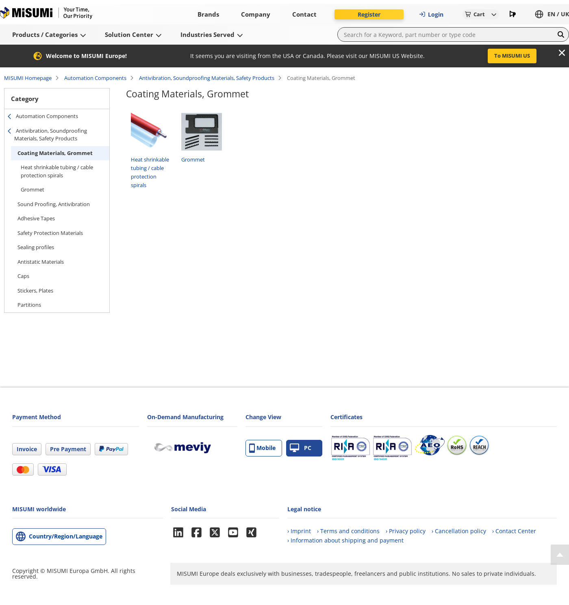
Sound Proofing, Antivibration (53, 204)
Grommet (32, 189)
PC (300, 448)
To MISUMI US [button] (512, 55)
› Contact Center (514, 531)
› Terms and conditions (348, 531)
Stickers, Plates (35, 290)
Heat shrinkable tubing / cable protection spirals (57, 171)
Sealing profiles (35, 247)
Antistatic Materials (40, 261)
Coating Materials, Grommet (55, 153)
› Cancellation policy (459, 531)
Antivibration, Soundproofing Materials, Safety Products (206, 78)
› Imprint (299, 531)
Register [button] (369, 14)
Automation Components (95, 78)
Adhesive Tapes (36, 218)
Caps (23, 276)
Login (431, 14)
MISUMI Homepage (28, 78)
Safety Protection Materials (50, 233)
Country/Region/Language (65, 536)
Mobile (262, 448)
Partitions (29, 304)
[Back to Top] (560, 555)
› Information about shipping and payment (345, 540)
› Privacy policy (406, 531)
